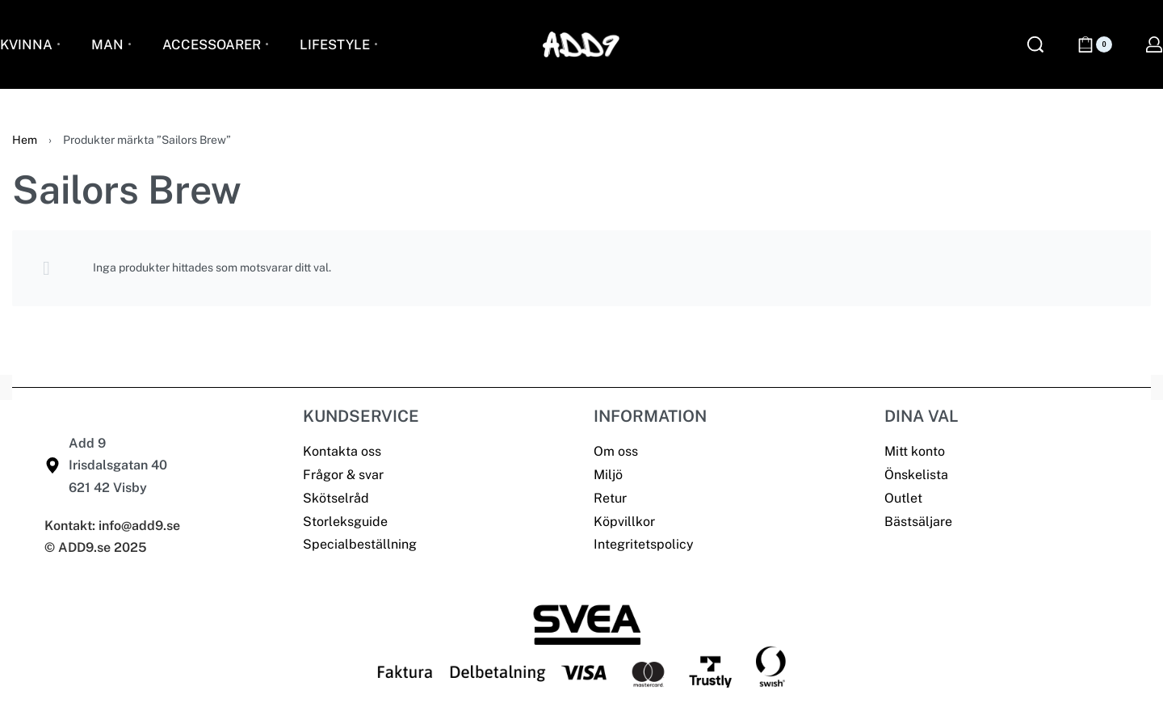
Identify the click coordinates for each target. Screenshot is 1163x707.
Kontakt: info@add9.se (112, 525)
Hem (24, 139)
